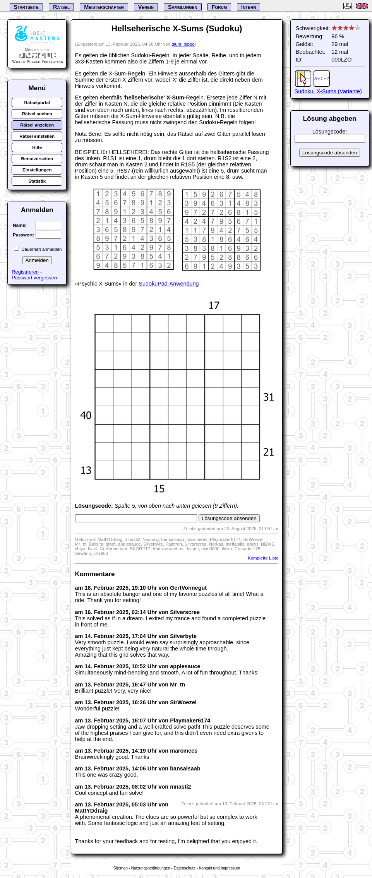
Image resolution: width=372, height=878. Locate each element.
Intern (248, 7)
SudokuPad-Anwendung (169, 284)
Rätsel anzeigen (37, 125)
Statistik (37, 181)
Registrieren (25, 272)
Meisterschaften (104, 7)
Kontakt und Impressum (219, 868)
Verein (146, 7)
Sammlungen (182, 7)
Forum (219, 7)
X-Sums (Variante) (339, 91)
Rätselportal (37, 102)
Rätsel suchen (37, 113)
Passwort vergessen (34, 278)
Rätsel (61, 7)
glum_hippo (183, 44)
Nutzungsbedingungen (150, 868)
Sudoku (304, 91)
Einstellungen (37, 170)
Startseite (26, 7)
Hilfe (37, 147)
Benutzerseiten (37, 158)
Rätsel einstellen (37, 136)
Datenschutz (184, 868)
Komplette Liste (263, 558)
